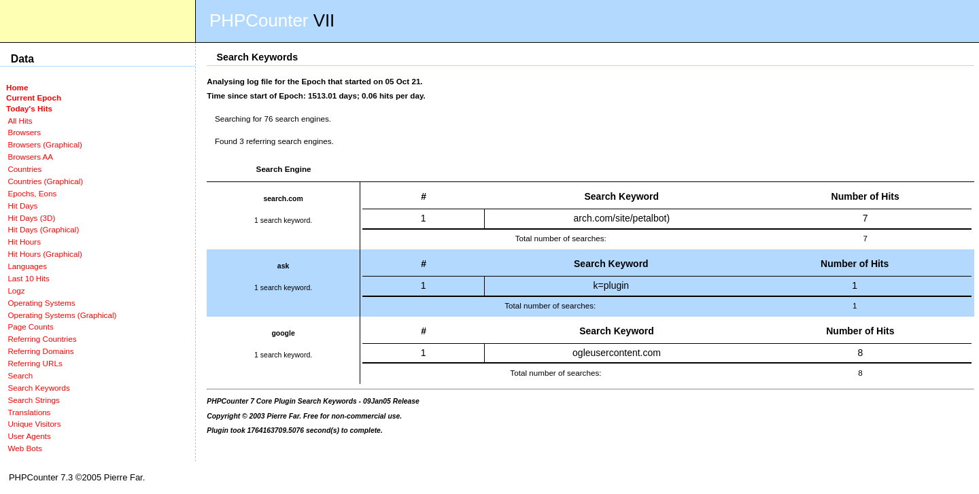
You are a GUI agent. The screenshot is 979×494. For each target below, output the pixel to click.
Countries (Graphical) (45, 181)
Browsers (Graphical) (44, 144)
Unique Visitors (34, 423)
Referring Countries (41, 338)
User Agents (29, 435)
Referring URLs (34, 363)
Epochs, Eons (31, 193)
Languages (27, 266)
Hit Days (22, 205)
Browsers (24, 132)
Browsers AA (30, 156)
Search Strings (33, 399)
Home (17, 87)
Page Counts (30, 326)
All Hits (19, 120)
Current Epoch (33, 97)
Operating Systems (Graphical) (61, 315)
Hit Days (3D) (31, 217)
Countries (24, 168)
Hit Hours (24, 241)
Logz (15, 290)
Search (20, 375)
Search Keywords (38, 387)
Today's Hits (29, 108)
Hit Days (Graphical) (43, 229)
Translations (28, 412)
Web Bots (24, 448)
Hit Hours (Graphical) (44, 253)
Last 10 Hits (28, 278)
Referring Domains (40, 351)
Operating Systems (41, 302)
